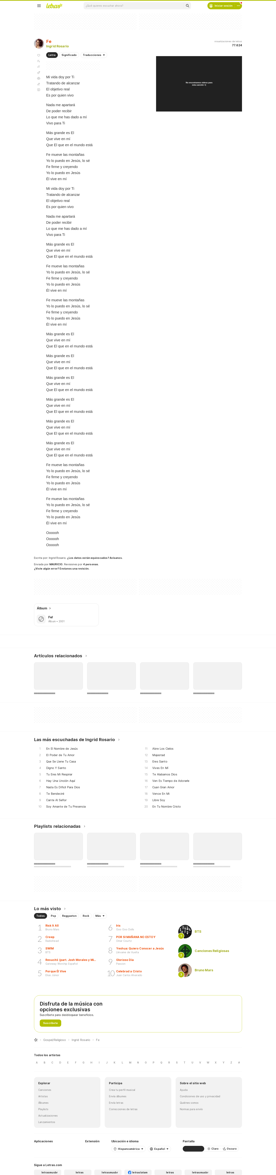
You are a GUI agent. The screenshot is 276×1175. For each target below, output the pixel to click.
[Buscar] (187, 5)
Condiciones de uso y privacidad (200, 1096)
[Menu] (39, 5)
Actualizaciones (48, 1115)
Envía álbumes (117, 1096)
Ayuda (184, 1089)
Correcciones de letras (123, 1109)
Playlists (43, 1109)
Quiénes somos (189, 1102)
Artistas (43, 1096)
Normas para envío (191, 1109)
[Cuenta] (238, 5)
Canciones (44, 1089)
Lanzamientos (46, 1122)
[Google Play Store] (43, 1149)
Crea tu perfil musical (122, 1089)
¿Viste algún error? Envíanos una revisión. (61, 568)
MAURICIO (56, 564)
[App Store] (64, 1149)
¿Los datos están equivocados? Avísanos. (95, 557)
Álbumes (43, 1102)
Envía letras (116, 1102)
